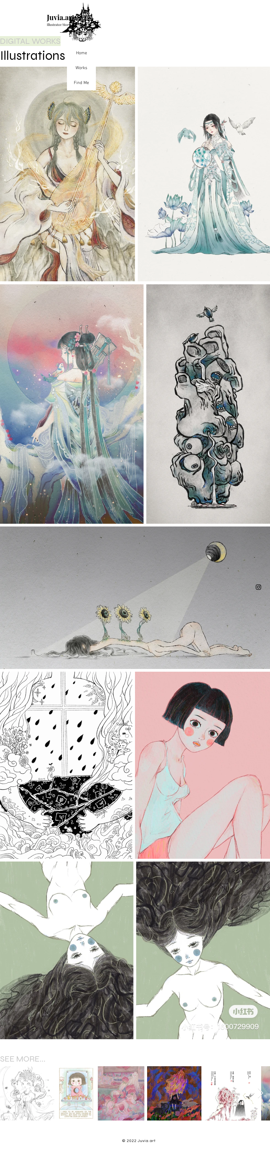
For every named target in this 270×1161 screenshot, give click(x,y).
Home (81, 53)
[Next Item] (260, 1093)
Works (81, 68)
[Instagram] (258, 587)
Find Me (81, 83)
